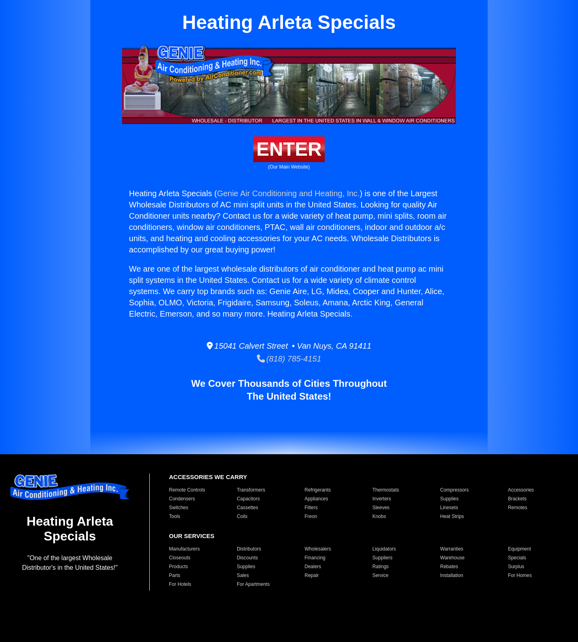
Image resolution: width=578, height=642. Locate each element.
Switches (178, 507)
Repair (312, 575)
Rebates (449, 566)
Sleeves (381, 507)
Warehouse (452, 558)
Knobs (379, 516)
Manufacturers (184, 549)
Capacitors (248, 499)
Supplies (449, 499)
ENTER (289, 149)
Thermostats (385, 490)
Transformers (251, 490)
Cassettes (247, 507)
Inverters (381, 499)
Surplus (516, 566)
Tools (174, 516)
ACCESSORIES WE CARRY (208, 476)
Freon (311, 516)
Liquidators (384, 549)
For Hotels (180, 584)
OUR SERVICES (191, 535)
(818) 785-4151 (289, 358)
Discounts (247, 558)
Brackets (517, 499)
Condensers (182, 499)
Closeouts (179, 558)
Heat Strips (452, 516)
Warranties (452, 549)
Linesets (449, 507)
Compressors (454, 490)
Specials (517, 558)
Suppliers (382, 558)
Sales (243, 575)
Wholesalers (318, 549)
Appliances (316, 499)
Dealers (313, 566)
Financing (315, 558)
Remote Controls (187, 490)
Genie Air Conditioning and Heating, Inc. (288, 193)
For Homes (519, 575)
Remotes (517, 507)
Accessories (521, 490)
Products (178, 566)
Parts (174, 575)
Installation (451, 575)
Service (380, 575)
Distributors (249, 549)
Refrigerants (318, 490)
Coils (242, 516)
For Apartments (253, 584)
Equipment (519, 549)
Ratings (380, 566)
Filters (311, 507)
